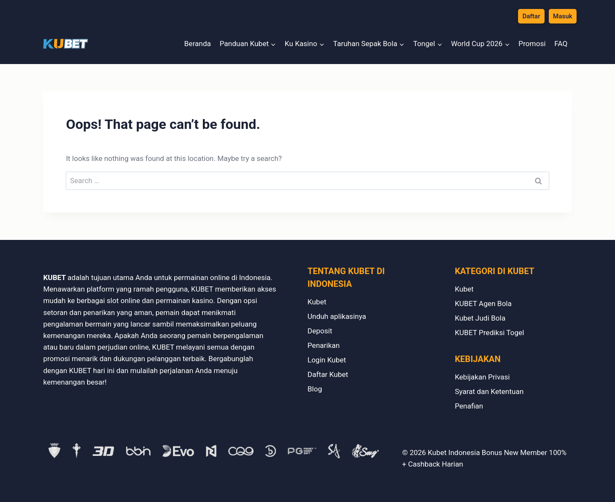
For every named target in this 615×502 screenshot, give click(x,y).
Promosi (532, 43)
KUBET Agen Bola (483, 303)
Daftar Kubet (328, 374)
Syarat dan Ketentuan (489, 391)
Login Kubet (327, 360)
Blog (315, 389)
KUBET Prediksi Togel (489, 332)
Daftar (531, 16)
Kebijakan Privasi (482, 377)
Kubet (317, 302)
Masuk (562, 16)
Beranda (197, 43)
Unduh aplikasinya (337, 316)
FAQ (561, 43)
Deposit (320, 331)
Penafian (469, 406)
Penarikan (324, 345)
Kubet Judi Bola (480, 318)
